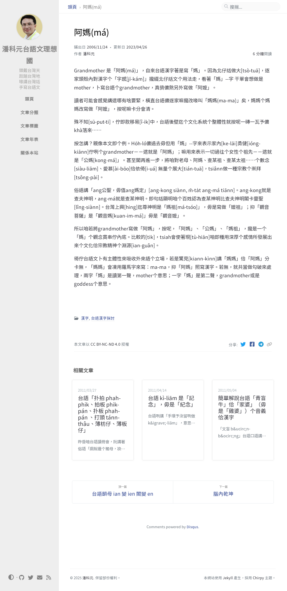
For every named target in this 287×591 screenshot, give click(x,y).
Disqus (192, 526)
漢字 (85, 318)
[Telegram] (261, 344)
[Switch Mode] (11, 577)
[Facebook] (252, 344)
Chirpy (258, 577)
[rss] (48, 577)
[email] (39, 577)
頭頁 (73, 6)
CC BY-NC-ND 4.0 (106, 344)
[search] (253, 7)
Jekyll (228, 577)
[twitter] (30, 577)
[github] (21, 577)
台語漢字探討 (103, 318)
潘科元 (89, 53)
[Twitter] (243, 344)
